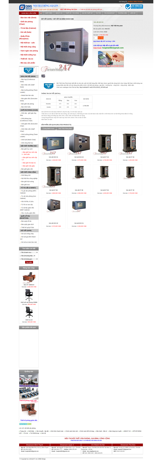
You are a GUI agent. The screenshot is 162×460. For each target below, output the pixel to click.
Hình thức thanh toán (56, 431)
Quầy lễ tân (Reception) (24, 37)
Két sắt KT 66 (130, 157)
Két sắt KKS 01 (53, 157)
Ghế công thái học (26, 143)
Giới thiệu (48, 13)
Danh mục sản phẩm (28, 13)
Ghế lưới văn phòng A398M (29, 302)
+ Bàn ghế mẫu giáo (28, 166)
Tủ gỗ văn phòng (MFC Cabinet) (28, 192)
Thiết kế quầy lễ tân (27, 227)
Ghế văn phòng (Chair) (26, 23)
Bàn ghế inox (25, 184)
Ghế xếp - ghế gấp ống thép (28, 114)
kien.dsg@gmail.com (93, 451)
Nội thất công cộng (27, 47)
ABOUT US (59, 13)
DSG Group (41, 459)
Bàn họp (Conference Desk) (27, 80)
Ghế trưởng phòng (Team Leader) (29, 135)
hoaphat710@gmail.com (124, 449)
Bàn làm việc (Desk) (27, 17)
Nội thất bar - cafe (27, 43)
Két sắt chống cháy (27, 233)
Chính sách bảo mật (71, 431)
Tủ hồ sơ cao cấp (26, 204)
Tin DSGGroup (109, 13)
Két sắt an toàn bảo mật (28, 242)
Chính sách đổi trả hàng (86, 431)
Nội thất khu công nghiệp (28, 178)
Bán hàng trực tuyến (115, 431)
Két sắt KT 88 (53, 190)
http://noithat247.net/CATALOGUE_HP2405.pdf (94, 87)
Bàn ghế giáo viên (26, 169)
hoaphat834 (28, 451)
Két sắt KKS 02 (79, 157)
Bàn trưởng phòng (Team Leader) (28, 91)
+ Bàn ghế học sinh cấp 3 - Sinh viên (29, 153)
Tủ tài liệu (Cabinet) (27, 28)
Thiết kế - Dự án (26, 59)
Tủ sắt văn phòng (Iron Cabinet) (28, 197)
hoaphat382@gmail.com (63, 451)
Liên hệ (132, 13)
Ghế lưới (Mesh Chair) (28, 139)
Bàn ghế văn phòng (27, 104)
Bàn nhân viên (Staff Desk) (27, 86)
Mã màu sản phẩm (27, 63)
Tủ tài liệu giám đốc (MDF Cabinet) (27, 209)
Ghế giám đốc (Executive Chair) (29, 125)
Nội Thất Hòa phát (117, 25)
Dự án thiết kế (87, 13)
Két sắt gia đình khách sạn (28, 238)
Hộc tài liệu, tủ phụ (27, 201)
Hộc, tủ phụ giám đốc (27, 213)
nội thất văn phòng (30, 428)
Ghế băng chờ (25, 175)
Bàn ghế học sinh (26, 149)
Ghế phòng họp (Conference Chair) (26, 119)
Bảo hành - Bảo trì (101, 431)
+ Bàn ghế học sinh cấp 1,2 (29, 158)
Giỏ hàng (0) (123, 1)
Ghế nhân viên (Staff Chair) (27, 130)
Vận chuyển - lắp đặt (42, 431)
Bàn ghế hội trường (27, 181)
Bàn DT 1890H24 (29, 285)
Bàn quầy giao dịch (27, 224)
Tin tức (98, 13)
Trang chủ (22, 431)
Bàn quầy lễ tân (25, 221)
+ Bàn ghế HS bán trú (29, 163)
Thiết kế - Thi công (72, 13)
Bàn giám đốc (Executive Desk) (28, 100)
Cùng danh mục (48, 128)
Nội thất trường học (27, 55)
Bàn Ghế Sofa (25, 107)
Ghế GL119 (29, 320)
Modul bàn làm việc (27, 95)
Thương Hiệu (122, 13)
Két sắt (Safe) (25, 32)
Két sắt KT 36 (105, 157)
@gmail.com (35, 451)
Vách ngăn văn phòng (28, 51)
